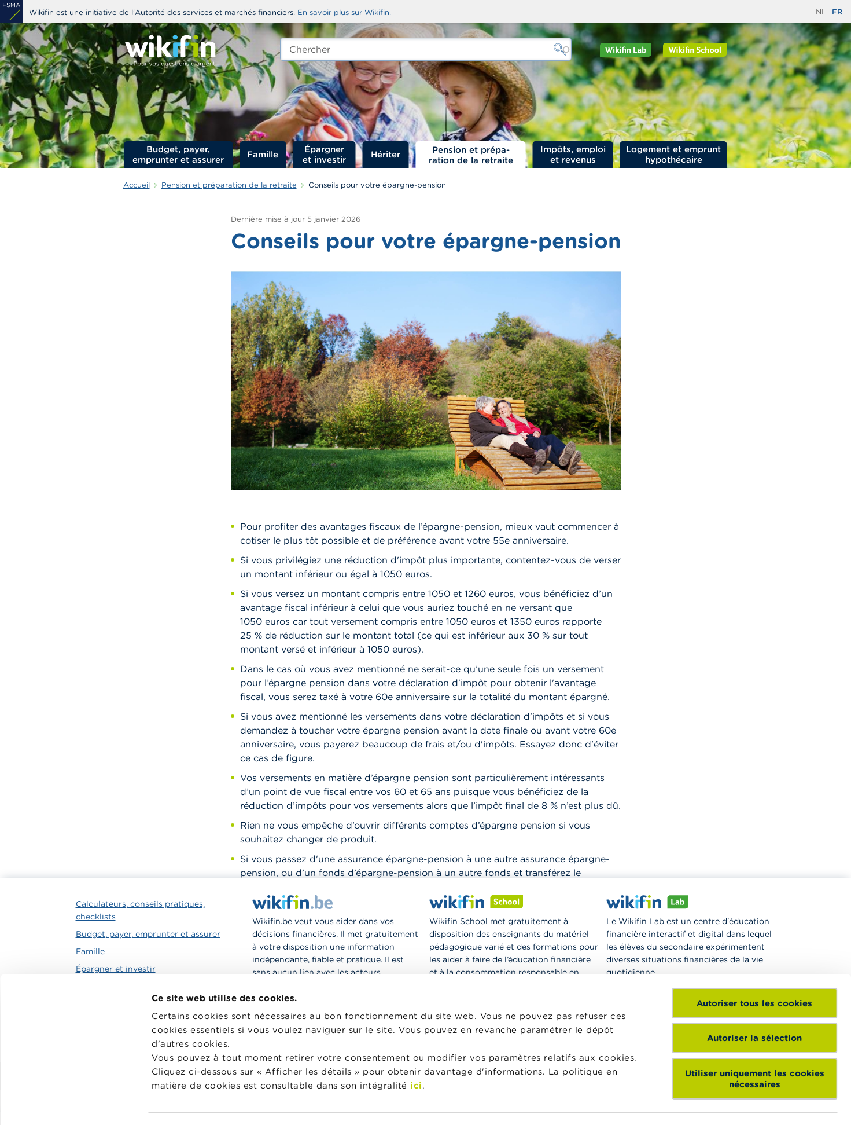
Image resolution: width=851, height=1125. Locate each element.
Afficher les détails (471, 1102)
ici (416, 981)
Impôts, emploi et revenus (573, 154)
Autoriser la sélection (754, 933)
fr (837, 12)
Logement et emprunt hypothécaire (673, 154)
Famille (262, 154)
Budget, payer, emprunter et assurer (178, 154)
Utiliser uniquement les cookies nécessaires (754, 974)
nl (821, 12)
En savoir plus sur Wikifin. (344, 12)
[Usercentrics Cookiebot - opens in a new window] (75, 1102)
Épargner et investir (324, 154)
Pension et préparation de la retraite (471, 154)
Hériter (385, 154)
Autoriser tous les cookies (754, 898)
